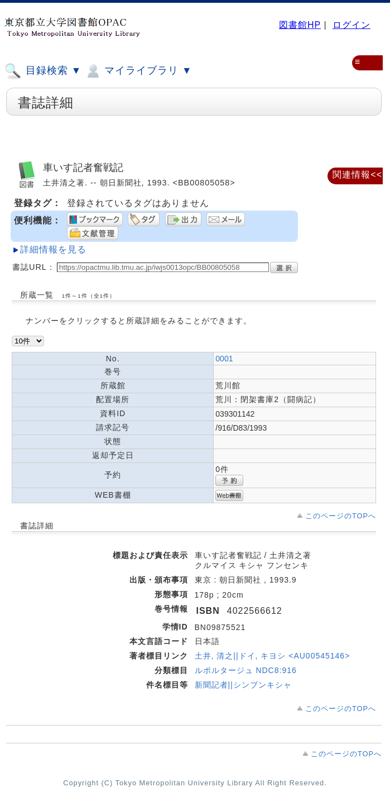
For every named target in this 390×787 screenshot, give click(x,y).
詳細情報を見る (53, 249)
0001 (224, 358)
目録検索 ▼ (42, 71)
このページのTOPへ (340, 516)
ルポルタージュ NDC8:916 (246, 670)
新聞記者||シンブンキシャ (243, 684)
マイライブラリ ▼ (138, 71)
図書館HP (300, 25)
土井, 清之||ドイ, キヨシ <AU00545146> (272, 655)
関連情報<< (357, 174)
